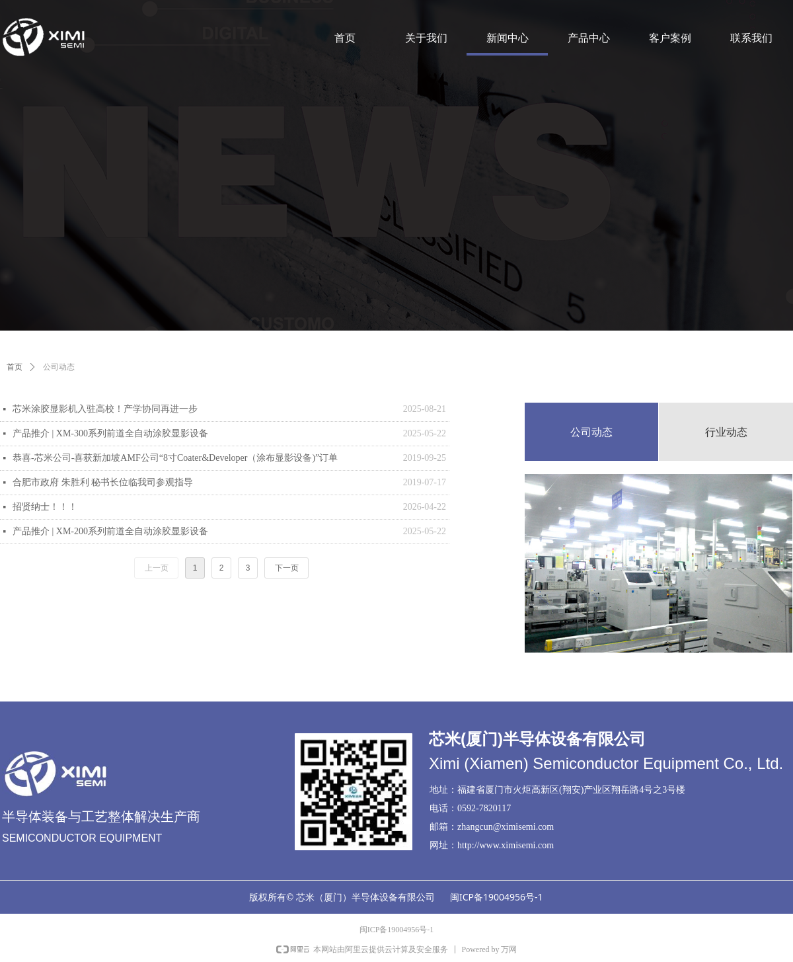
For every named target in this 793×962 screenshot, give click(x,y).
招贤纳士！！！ (45, 507)
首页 (14, 367)
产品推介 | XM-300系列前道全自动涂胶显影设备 (110, 433)
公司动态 (59, 367)
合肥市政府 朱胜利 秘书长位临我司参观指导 (103, 482)
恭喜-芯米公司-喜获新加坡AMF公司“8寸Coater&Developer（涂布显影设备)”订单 (175, 458)
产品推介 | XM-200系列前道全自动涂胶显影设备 (110, 531)
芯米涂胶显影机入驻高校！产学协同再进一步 (105, 409)
